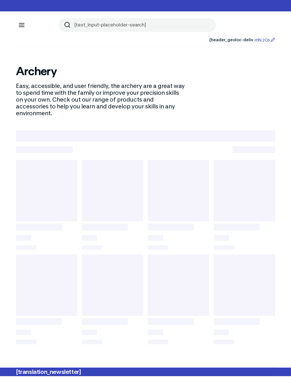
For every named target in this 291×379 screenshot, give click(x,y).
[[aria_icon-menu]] (21, 25)
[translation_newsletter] (48, 374)
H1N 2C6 (264, 40)
